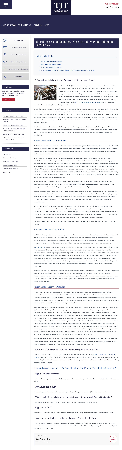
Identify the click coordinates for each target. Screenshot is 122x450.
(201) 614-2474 (112, 6)
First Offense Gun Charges (10, 161)
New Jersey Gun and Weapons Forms (13, 116)
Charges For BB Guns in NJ (10, 168)
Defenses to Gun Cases (9, 158)
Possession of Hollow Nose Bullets (51, 61)
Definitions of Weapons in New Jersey (13, 125)
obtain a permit (40, 247)
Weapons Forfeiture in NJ (10, 165)
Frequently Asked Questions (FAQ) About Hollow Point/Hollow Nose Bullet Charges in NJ (67, 70)
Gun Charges (6, 154)
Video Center (7, 172)
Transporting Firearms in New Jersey (13, 134)
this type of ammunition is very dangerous (88, 102)
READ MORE (8, 99)
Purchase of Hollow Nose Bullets (51, 64)
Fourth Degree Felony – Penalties (51, 67)
